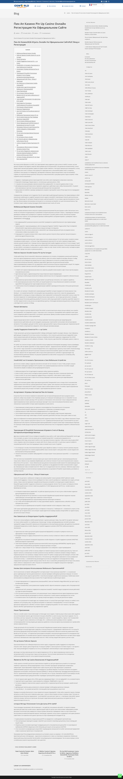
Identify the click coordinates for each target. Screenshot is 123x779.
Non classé (87, 348)
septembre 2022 (89, 544)
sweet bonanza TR (89, 429)
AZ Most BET (88, 181)
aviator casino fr (89, 175)
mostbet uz (87, 331)
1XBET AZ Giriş (88, 108)
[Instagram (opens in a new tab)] (104, 1)
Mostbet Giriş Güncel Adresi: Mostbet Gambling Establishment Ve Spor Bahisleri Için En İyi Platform (96, 27)
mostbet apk (88, 285)
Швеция (87, 464)
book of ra (87, 209)
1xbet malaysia (88, 142)
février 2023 (88, 530)
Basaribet (87, 192)
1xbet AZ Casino (89, 105)
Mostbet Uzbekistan (89, 343)
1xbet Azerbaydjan (89, 114)
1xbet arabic (88, 102)
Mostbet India (88, 311)
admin (17, 33)
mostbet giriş (88, 305)
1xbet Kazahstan (89, 134)
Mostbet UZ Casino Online (91, 337)
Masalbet (87, 282)
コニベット (87, 469)
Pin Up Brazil (88, 363)
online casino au (89, 351)
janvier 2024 (88, 518)
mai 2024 (87, 507)
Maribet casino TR (89, 279)
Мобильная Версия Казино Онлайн (26, 53)
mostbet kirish (88, 317)
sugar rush (87, 423)
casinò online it (88, 243)
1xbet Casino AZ (89, 119)
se (85, 412)
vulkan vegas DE (89, 443)
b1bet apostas (88, 186)
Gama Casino (88, 262)
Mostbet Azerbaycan (90, 297)
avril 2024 (87, 510)
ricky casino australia (90, 409)
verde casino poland (90, 438)
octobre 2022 (88, 542)
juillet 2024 (87, 501)
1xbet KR (87, 139)
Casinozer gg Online (89, 246)
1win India (87, 85)
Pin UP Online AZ (89, 374)
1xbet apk (87, 99)
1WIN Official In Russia (90, 88)
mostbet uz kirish (89, 340)
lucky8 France (88, 276)
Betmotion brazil (89, 201)
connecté (24, 769)
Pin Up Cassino (88, 371)
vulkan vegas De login (90, 446)
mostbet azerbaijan (89, 294)
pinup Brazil (88, 392)
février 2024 (88, 516)
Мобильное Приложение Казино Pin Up (27, 115)
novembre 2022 (88, 539)
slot (86, 415)
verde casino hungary (90, 435)
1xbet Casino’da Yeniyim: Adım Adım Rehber (24, 752)
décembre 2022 (88, 536)
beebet (86, 198)
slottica (86, 420)
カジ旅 (86, 467)
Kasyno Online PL (89, 271)
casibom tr (87, 228)
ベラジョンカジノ (89, 472)
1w (85, 70)
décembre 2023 (88, 521)
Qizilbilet (87, 403)
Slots (86, 418)
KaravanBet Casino (89, 268)
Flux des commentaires (90, 60)
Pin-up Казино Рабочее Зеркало (25, 93)
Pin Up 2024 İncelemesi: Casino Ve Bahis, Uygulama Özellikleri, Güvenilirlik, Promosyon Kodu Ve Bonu (69, 753)
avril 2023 (87, 524)
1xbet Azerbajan (89, 111)
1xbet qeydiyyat (88, 148)
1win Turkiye (88, 90)
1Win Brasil (87, 79)
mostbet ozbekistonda (90, 322)
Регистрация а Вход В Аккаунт (25, 107)
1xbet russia (88, 151)
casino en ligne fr (89, 234)
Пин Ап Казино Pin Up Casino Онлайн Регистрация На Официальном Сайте (90, 13)
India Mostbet (88, 265)
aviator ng (87, 178)
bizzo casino (88, 207)
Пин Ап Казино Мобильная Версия (26, 121)
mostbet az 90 (88, 288)
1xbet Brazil (88, 116)
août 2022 (87, 547)
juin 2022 (87, 553)
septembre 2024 (89, 495)
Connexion (87, 57)
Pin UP (86, 357)
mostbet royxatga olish (90, 325)
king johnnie (88, 273)
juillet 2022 (87, 550)
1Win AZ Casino (88, 73)
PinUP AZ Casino (89, 389)
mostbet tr (87, 328)
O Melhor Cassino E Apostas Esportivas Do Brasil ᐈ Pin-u (46, 752)
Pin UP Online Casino (90, 377)
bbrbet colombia (89, 195)
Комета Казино (88, 461)
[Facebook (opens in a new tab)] (101, 1)
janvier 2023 (88, 533)
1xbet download (89, 128)
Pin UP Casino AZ (89, 369)
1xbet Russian (88, 154)
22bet (86, 157)
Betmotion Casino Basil (90, 204)
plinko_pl (87, 400)
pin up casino (88, 366)
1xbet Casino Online (89, 125)
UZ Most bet (88, 432)
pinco (86, 383)
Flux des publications (90, 58)
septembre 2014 (89, 556)
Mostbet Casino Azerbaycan (91, 302)
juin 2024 (87, 504)
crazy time (87, 253)
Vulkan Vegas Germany (90, 449)
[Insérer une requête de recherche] (97, 566)
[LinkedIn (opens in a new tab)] (106, 1)
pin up (28, 218)
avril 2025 (87, 481)
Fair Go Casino (88, 259)
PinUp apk (87, 386)
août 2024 (87, 498)
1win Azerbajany (89, 76)
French (93, 4)
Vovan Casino (88, 441)
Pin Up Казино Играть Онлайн (25, 137)
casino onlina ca (89, 237)
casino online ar (89, 240)
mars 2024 (87, 513)
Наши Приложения (22, 91)
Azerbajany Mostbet (89, 184)
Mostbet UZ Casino (89, 334)
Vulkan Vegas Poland (90, 452)
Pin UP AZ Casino (89, 360)
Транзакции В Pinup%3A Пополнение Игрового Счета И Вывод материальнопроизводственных (27, 75)
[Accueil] (64, 13)
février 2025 (88, 487)
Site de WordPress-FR (90, 62)
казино (86, 458)
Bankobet (87, 189)
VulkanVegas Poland (90, 455)
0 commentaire (46, 33)
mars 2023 (87, 527)
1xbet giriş (87, 131)
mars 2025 (87, 484)
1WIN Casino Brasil (89, 82)
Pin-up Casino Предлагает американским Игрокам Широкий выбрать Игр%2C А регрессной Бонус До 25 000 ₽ (28, 153)
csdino (86, 256)
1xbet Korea (88, 137)
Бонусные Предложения (23, 109)
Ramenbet (87, 406)
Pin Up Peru (88, 380)
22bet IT (87, 160)
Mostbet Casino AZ (89, 299)
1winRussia (87, 96)
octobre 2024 (88, 493)
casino (36, 33)
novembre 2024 (88, 490)
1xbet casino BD (89, 122)
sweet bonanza (88, 426)
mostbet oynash (89, 320)
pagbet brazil (88, 354)
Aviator (86, 172)
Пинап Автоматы (21, 59)
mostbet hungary (89, 308)
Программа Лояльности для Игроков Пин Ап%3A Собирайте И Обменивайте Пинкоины (28, 129)
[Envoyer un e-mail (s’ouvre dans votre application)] (108, 1)
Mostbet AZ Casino (89, 291)
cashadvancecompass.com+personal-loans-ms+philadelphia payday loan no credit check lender (95, 219)
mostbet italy (88, 314)
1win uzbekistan (89, 93)
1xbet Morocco (88, 145)
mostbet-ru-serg (89, 346)
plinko (86, 397)
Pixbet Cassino (88, 394)
